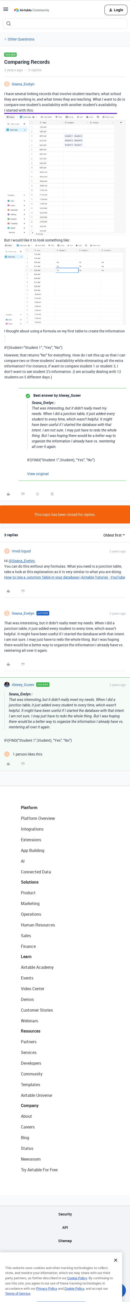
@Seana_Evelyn (22, 560)
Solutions (30, 882)
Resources (30, 1031)
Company (30, 1105)
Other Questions (21, 39)
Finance (28, 946)
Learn (26, 956)
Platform (29, 807)
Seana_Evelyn (23, 84)
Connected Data (36, 872)
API (65, 1227)
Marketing (30, 903)
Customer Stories (37, 1010)
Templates (30, 1084)
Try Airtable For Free (39, 1170)
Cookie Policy (77, 1288)
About (26, 1116)
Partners (28, 1042)
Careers (28, 1127)
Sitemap (65, 1240)
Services (28, 1052)
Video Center (32, 989)
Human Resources (38, 925)
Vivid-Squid (21, 551)
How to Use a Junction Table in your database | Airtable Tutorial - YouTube (64, 577)
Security (65, 1214)
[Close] (115, 1270)
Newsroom (31, 1159)
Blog (25, 1137)
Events (27, 978)
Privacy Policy (46, 1298)
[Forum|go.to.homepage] (31, 10)
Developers (31, 1063)
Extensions (31, 840)
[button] (6, 10)
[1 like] (23, 754)
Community (31, 1074)
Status (27, 1148)
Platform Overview (38, 818)
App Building (32, 850)
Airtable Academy (37, 967)
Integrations (32, 829)
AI (23, 861)
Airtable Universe (36, 1095)
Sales (26, 935)
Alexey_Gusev (23, 684)
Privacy (65, 1254)
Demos (27, 999)
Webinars (29, 1021)
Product (28, 893)
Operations (31, 914)
